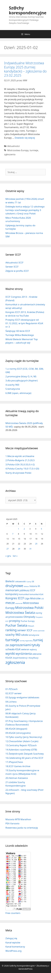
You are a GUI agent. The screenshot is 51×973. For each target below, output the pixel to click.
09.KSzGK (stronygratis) (18, 732)
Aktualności (13, 146)
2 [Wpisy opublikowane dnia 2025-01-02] (24, 528)
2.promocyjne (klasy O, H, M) (20, 376)
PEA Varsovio (12, 823)
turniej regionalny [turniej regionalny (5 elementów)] (26, 641)
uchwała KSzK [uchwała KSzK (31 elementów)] (13, 649)
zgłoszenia (9, 154)
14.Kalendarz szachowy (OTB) (21, 749)
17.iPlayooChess (14, 762)
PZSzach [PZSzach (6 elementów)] (31, 626)
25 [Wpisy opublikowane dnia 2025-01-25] (36, 543)
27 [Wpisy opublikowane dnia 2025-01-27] (8, 548)
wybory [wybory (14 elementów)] (33, 649)
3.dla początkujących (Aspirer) (21, 380)
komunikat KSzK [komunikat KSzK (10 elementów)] (36, 594)
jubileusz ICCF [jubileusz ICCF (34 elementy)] (27, 590)
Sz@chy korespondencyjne (28, 10)
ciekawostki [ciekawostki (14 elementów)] (20, 581)
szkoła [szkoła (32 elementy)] (24, 634)
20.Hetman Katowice (16, 778)
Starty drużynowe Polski (18, 472)
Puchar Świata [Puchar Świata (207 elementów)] (16, 625)
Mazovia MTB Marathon (18, 819)
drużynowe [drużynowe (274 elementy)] (14, 585)
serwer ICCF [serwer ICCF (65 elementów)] (25, 630)
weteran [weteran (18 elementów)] (25, 649)
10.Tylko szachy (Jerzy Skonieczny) (23, 737)
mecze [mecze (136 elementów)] (10, 603)
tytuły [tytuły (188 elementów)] (35, 645)
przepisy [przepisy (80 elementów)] (14, 621)
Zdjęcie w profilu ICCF (17, 270)
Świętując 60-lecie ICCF (17, 330)
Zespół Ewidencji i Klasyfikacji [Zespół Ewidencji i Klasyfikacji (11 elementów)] (25, 657)
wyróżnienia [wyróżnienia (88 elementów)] (24, 654)
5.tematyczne (12, 388)
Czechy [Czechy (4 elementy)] (28, 582)
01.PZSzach (11, 689)
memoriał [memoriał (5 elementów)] (18, 603)
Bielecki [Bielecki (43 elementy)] (9, 581)
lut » (15, 555)
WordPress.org (13, 950)
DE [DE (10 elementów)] (33, 581)
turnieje (34, 150)
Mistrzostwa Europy (17, 150)
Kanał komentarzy (15, 946)
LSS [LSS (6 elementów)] (42, 599)
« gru (8, 555)
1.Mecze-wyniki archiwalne (19, 456)
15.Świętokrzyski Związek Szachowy (24, 753)
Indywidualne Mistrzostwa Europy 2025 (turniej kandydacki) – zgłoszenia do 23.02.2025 (25, 69)
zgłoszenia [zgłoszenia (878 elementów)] (15, 662)
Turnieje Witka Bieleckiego (19, 335)
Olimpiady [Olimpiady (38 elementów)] (29, 616)
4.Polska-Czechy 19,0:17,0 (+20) (22, 468)
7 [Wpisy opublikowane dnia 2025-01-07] (12, 534)
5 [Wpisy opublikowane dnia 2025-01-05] (41, 528)
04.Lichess (11, 701)
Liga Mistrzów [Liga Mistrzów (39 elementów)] (33, 598)
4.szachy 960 (12, 384)
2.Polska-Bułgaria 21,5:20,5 (20, 460)
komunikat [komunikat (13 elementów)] (24, 594)
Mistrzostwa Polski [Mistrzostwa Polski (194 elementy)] (29, 607)
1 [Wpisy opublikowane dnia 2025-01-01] (18, 528)
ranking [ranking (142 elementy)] (11, 630)
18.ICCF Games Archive (17, 766)
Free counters (12, 913)
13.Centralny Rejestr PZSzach (21, 745)
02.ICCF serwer (13, 693)
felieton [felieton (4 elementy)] (26, 586)
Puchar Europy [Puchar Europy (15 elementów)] (28, 621)
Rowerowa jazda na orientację (21, 827)
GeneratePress (25, 968)
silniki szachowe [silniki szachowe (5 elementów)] (39, 631)
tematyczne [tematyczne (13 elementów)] (34, 635)
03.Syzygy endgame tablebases (22, 697)
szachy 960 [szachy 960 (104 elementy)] (12, 635)
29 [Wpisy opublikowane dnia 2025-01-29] (19, 548)
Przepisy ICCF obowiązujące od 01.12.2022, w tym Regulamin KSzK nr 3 (24, 323)
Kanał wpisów (12, 942)
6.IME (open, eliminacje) (18, 393)
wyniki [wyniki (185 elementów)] (10, 653)
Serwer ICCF (11, 266)
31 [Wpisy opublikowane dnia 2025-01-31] (31, 548)
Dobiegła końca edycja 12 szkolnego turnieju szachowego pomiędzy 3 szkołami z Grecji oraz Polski (25, 210)
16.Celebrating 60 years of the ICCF (24, 757)
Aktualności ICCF (14, 262)
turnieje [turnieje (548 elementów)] (12, 639)
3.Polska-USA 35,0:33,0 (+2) (20, 464)
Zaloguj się (11, 938)
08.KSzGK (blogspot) (16, 728)
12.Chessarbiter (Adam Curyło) (21, 741)
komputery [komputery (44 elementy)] (11, 594)
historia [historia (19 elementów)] (33, 586)
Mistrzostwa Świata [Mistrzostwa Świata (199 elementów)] (20, 612)
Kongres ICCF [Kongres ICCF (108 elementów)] (14, 598)
